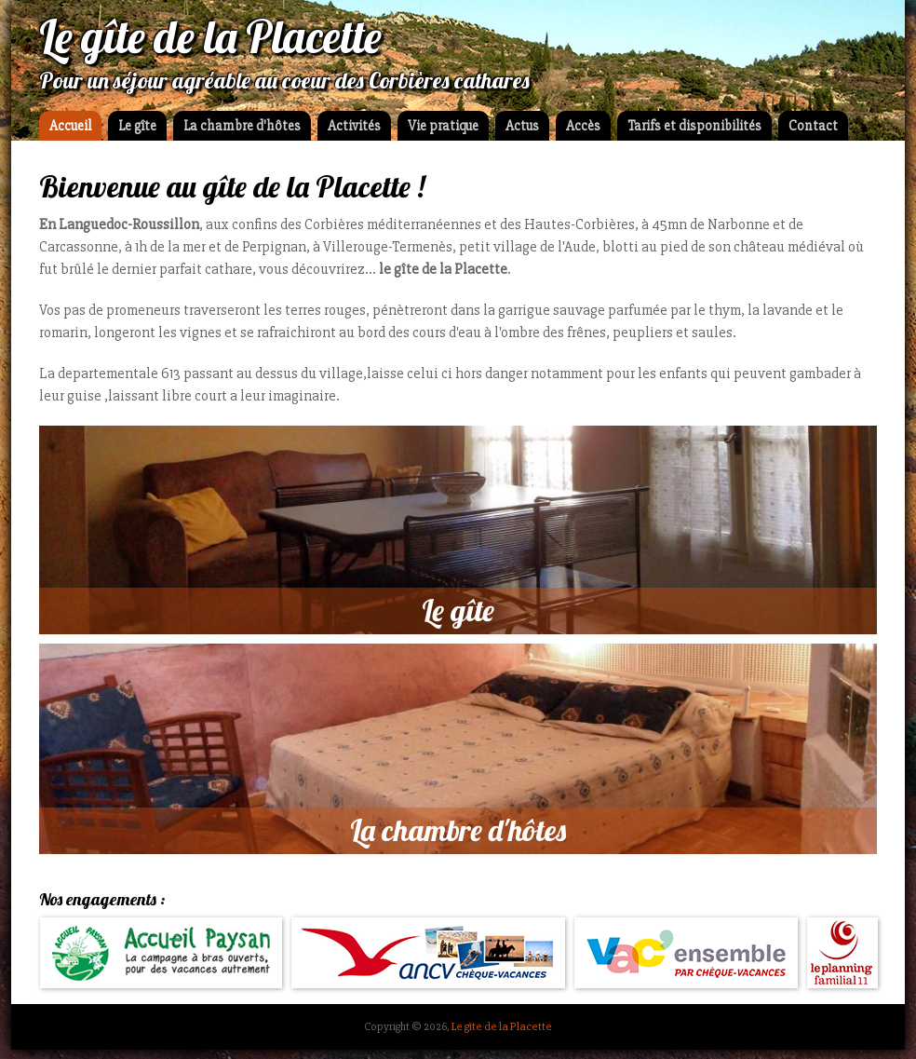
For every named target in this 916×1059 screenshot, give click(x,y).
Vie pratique (443, 125)
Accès (583, 125)
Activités (354, 125)
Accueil (70, 125)
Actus (522, 125)
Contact (813, 125)
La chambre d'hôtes (242, 125)
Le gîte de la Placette (501, 1026)
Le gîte (137, 125)
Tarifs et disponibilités (694, 125)
